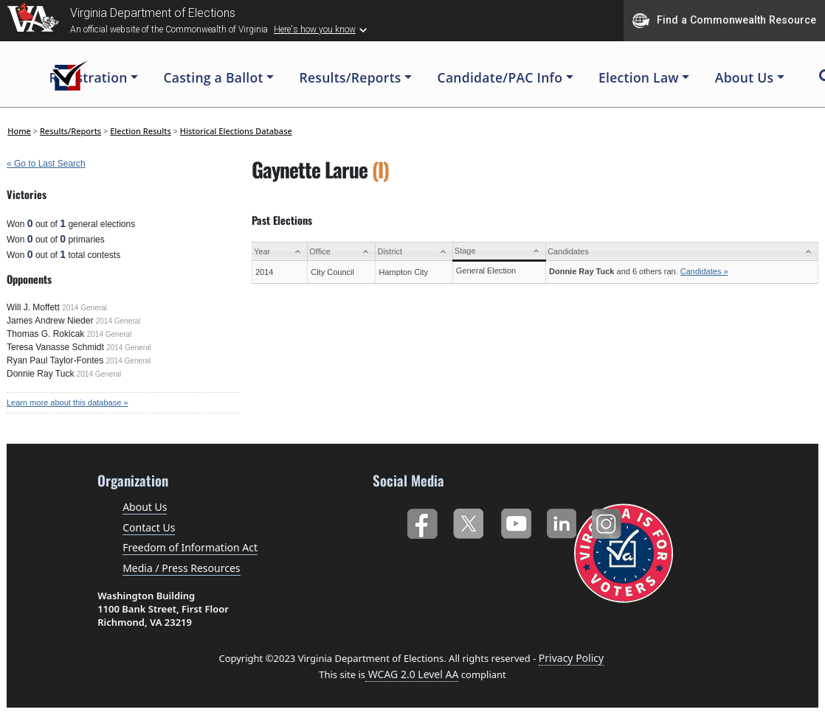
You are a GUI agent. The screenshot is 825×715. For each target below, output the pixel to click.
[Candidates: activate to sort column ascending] (682, 252)
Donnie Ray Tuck (40, 374)
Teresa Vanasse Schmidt (55, 347)
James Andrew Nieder (50, 320)
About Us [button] (744, 77)
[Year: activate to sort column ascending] (280, 252)
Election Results (140, 130)
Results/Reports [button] (350, 77)
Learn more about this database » (67, 402)
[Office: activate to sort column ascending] (342, 252)
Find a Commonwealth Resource (724, 20)
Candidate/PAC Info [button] (500, 77)
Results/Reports (70, 130)
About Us (144, 507)
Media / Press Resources (181, 568)
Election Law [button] (638, 77)
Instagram (608, 520)
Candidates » (704, 271)
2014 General (84, 308)
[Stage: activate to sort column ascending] (498, 252)
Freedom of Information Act (190, 547)
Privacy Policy (571, 658)
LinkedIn (562, 520)
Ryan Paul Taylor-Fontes (55, 360)
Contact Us (148, 527)
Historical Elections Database (236, 130)
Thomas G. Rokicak (45, 334)
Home (19, 130)
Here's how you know (315, 29)
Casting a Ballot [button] (213, 77)
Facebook (421, 520)
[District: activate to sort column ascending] (414, 252)
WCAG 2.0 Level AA (411, 674)
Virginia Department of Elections (152, 13)
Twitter (468, 520)
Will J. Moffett (33, 307)
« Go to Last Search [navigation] (46, 163)
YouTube (515, 520)
